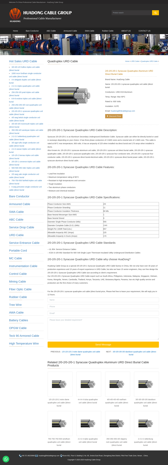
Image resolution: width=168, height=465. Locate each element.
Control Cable (18, 273)
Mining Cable (17, 281)
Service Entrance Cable (24, 242)
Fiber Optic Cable (20, 289)
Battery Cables (18, 320)
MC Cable (15, 258)
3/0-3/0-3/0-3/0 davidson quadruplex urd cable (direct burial (145, 402)
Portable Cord (18, 250)
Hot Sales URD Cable (23, 61)
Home (15, 31)
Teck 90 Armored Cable (24, 335)
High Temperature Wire (24, 343)
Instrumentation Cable (23, 266)
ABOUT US (126, 31)
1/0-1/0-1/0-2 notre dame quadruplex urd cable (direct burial (59, 402)
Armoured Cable (70, 31)
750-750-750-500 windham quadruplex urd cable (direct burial (59, 442)
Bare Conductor (32, 31)
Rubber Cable (107, 31)
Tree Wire (15, 304)
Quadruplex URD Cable (149, 61)
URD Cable (135, 61)
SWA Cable (89, 31)
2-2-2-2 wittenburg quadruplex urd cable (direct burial (145, 442)
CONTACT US (144, 31)
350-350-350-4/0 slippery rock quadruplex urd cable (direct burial (116, 442)
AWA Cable (16, 312)
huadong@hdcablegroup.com (123, 111)
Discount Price (114, 116)
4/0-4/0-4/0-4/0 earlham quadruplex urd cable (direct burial (116, 402)
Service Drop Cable (21, 227)
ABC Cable (51, 31)
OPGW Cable (18, 328)
